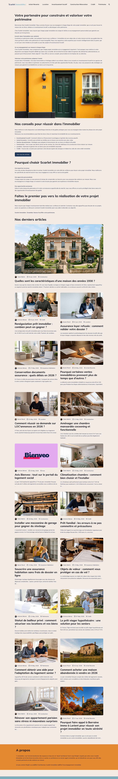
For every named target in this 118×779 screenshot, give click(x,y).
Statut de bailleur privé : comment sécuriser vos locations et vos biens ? (36, 623)
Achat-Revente (34, 4)
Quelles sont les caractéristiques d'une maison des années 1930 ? (55, 280)
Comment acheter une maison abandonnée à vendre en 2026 (79, 671)
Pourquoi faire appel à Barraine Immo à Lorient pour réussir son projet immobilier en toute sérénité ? (81, 727)
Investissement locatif (59, 4)
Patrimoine (102, 4)
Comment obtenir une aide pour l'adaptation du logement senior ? (35, 671)
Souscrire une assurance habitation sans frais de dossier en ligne (36, 572)
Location (45, 4)
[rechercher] (109, 4)
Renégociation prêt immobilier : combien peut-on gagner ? (34, 325)
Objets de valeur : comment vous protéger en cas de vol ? (80, 570)
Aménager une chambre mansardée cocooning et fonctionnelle (75, 426)
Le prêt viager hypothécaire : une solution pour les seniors (80, 622)
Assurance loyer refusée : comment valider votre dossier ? (81, 327)
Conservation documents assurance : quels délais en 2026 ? (35, 374)
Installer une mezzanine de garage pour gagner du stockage (36, 524)
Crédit (93, 4)
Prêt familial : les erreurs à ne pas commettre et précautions (81, 524)
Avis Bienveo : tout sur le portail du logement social (36, 476)
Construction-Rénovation (79, 4)
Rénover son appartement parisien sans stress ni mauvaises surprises (36, 719)
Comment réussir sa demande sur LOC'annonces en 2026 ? (35, 425)
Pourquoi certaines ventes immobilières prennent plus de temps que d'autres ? (78, 375)
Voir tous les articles (23, 154)
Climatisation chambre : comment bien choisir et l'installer (80, 476)
